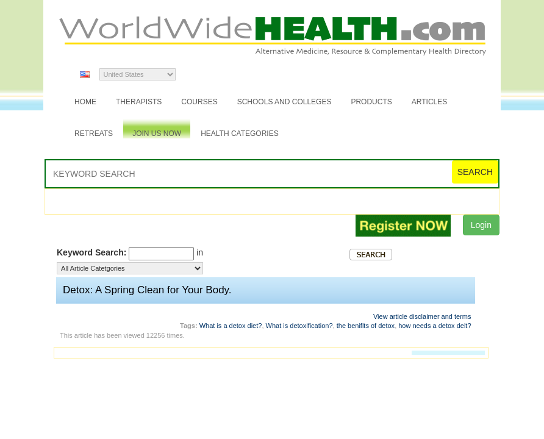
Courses (199, 102)
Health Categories (240, 133)
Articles (429, 102)
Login (481, 225)
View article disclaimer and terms (422, 316)
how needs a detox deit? (434, 325)
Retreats (93, 133)
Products (371, 102)
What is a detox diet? (230, 325)
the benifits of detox (366, 325)
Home (85, 102)
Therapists (139, 102)
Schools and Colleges (284, 102)
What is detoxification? (299, 325)
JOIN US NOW (156, 133)
